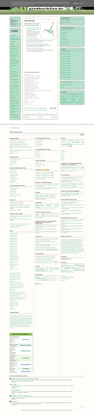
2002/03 (23, 323)
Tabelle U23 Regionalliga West (15, 55)
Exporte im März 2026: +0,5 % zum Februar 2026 (20, 391)
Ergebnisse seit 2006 (14, 269)
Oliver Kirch (80, 170)
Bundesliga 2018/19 (13, 243)
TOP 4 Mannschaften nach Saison (16, 287)
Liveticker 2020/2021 (66, 65)
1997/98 (26, 322)
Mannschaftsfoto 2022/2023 (15, 274)
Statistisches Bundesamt (16, 390)
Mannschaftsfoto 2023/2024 (15, 273)
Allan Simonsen (73, 250)
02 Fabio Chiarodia (39, 140)
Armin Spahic (64, 94)
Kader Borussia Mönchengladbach (15, 39)
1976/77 (15, 318)
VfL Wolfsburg (64, 41)
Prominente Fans (78, 142)
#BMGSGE (63, 270)
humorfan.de (25, 358)
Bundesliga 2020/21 (13, 239)
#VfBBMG (54, 280)
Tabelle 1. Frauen (15, 94)
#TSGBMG (49, 280)
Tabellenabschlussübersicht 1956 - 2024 (17, 225)
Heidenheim (64, 32)
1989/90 (18, 321)
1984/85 (22, 319)
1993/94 (11, 322)
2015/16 (29, 326)
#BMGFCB (78, 265)
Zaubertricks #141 (13, 210)
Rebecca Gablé (42, 208)
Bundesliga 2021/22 (13, 238)
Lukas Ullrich (38, 156)
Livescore (19, 13)
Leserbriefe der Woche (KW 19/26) (17, 385)
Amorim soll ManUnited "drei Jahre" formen (44, 261)
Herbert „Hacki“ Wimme (72, 251)
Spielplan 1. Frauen (13, 98)
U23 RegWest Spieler (14, 49)
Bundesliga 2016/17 (13, 246)
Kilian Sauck (12, 182)
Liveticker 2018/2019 (66, 61)
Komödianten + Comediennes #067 (42, 173)
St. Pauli (63, 39)
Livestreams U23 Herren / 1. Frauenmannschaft (34, 10)
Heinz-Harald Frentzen (43, 205)
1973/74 (26, 317)
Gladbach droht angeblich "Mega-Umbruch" (34, 48)
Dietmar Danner (78, 239)
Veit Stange (69, 102)
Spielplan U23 (14, 52)
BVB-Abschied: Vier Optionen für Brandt (43, 226)
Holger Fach (43, 217)
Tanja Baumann (71, 171)
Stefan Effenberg (56, 216)
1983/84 (18, 319)
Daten (62, 87)
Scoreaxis (18, 127)
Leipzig (62, 34)
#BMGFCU (63, 266)
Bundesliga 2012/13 (13, 252)
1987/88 (11, 321)
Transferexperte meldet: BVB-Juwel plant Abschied (45, 197)
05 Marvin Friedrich (39, 144)
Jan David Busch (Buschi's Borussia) (47, 270)
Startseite (40, 117)
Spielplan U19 (14, 73)
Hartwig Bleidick (64, 239)
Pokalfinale (68, 142)
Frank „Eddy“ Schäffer (79, 249)
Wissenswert (12, 300)
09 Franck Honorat (13, 172)
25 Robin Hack (12, 177)
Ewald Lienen (70, 246)
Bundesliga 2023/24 (13, 235)
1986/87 (30, 319)
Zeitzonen (63, 154)
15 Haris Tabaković (13, 161)
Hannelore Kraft (68, 170)
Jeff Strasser (50, 216)
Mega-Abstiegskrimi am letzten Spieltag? (43, 247)
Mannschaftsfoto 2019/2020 (15, 279)
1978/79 (22, 318)
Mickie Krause (52, 207)
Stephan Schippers (66, 171)
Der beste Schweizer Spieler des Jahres (17, 286)
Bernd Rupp (72, 249)
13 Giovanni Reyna (13, 173)
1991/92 (26, 321)
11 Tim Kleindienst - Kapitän (15, 159)
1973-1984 (12, 267)
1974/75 (30, 317)
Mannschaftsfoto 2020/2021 (15, 277)
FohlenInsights (39, 269)
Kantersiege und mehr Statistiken (16, 282)
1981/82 (11, 319)
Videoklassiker (69, 10)
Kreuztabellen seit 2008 (14, 295)
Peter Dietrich (68, 241)
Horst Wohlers (75, 253)
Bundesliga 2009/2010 (14, 257)
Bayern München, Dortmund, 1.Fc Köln (17, 140)
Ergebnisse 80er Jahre (14, 303)
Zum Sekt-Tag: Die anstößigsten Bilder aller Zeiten (45, 241)
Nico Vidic (70, 101)
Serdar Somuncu (47, 208)
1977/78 (18, 318)
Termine (62, 159)
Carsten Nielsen (77, 247)
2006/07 (15, 325)
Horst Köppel (78, 243)
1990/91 (22, 321)
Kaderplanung (27, 13)
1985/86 (26, 319)
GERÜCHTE (19, 10)
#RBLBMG (37, 280)
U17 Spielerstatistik (14, 79)
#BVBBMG (47, 277)
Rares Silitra (77, 101)
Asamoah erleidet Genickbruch (41, 259)
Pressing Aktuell (39, 110)
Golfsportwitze (78, 140)
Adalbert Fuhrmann (75, 241)
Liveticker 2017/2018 (66, 58)
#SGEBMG (43, 280)
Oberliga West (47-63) (14, 262)
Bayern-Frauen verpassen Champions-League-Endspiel (71, 220)
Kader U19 (13, 69)
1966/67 (22, 315)
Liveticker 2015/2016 (66, 53)
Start (12, 10)
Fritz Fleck (72, 95)
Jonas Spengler (81, 167)
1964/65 (15, 315)
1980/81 (30, 318)
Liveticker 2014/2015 (66, 51)
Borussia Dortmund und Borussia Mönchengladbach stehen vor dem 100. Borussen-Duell (33, 29)
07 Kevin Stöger (13, 170)
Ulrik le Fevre (64, 246)
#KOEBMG (49, 278)
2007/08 (18, 325)
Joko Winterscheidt (44, 207)
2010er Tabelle (12, 289)
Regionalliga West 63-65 (14, 264)
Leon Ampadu (74, 97)
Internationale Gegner (14, 151)
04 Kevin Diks (38, 142)
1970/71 (14, 317)
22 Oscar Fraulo (13, 193)
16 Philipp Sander (13, 189)
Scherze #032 (37, 178)
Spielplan (13, 41)
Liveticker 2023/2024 (66, 72)
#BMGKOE (69, 266)
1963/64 (11, 315)
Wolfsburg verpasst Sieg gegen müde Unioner (70, 183)
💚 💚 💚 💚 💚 (14, 46)
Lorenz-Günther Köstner (66, 245)
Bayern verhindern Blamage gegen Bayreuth (69, 187)
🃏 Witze (63, 149)
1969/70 (11, 317)
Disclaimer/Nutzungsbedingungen (67, 277)
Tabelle (12, 44)
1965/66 (18, 315)
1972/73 (22, 317)
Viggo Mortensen (52, 208)
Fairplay (62, 158)
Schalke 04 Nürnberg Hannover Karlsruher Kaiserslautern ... (21, 150)
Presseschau (33, 110)
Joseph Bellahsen (75, 96)
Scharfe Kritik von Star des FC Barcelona (43, 257)
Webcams (11, 307)
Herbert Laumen (81, 245)
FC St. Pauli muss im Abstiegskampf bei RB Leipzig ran (72, 210)
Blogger (70, 410)
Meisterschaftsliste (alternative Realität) (17, 292)
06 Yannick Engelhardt (14, 188)
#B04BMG (37, 277)
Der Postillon (14, 384)
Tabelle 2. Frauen (15, 109)
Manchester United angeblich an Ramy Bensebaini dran (37, 44)
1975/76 (11, 318)
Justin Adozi (68, 97)
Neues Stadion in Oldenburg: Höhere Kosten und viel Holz (72, 204)
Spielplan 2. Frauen (13, 112)
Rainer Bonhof (71, 239)
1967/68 (26, 315)
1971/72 (18, 317)
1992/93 (30, 321)
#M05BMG (55, 278)
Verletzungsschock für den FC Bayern (42, 256)
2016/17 (11, 327)
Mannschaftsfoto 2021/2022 (15, 276)
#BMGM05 (81, 266)
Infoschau (29, 110)
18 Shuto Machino (13, 162)
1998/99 (30, 322)
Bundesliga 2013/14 (13, 251)
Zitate (66, 146)
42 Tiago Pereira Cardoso (40, 164)
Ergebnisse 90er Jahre (14, 305)
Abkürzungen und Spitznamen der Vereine (18, 294)
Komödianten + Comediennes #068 (42, 172)
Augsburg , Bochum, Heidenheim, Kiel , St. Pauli (19, 145)
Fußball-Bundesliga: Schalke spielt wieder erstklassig (71, 223)
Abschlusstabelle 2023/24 (15, 227)
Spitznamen (78, 144)
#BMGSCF (78, 268)
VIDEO (12, 13)
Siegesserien (12, 281)
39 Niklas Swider (13, 196)
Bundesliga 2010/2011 (14, 256)
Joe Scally (37, 153)
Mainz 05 (63, 37)
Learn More (76, 3)
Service (62, 156)
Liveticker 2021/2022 (66, 68)
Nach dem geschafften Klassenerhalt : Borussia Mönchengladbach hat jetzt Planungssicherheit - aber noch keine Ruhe (72, 194)
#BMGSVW (70, 270)
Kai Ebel (48, 207)
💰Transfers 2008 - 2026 (66, 82)
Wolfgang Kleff (38, 217)
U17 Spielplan (14, 82)
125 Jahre (77, 10)
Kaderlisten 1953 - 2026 (66, 84)
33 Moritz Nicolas (38, 162)
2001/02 (19, 323)
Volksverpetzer (14, 401)
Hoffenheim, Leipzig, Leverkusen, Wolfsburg (18, 144)
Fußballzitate (71, 140)
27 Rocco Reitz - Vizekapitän (15, 194)
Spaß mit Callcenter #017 (14, 204)
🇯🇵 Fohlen (63, 151)
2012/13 (18, 326)
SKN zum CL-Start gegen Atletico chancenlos (44, 262)
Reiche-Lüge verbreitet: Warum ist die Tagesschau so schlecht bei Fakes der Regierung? (27, 402)
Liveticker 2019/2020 (66, 63)
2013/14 (22, 326)
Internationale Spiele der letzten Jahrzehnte (18, 297)
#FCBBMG (38, 278)
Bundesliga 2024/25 (13, 233)
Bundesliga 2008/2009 (14, 259)
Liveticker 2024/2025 (66, 75)
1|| (12, 326)
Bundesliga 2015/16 (13, 248)
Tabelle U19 (13, 71)
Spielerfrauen (12, 290)
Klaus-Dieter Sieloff (65, 250)
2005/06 (11, 325)
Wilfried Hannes (70, 242)
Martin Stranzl (40, 215)
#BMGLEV (75, 266)
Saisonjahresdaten (66, 144)
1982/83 (15, 319)
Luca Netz (37, 155)
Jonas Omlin (37, 166)
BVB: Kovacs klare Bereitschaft (41, 228)
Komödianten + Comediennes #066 (42, 177)
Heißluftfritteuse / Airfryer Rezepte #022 (17, 205)
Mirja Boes (57, 207)
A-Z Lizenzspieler (15, 117)
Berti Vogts (65, 251)
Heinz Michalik (76, 246)
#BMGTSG (77, 270)
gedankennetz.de (26, 350)
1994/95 (15, 322)
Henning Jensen (64, 243)
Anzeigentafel (12, 308)
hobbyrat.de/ (25, 339)
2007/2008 (12, 261)
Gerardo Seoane (66, 167)
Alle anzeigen (82, 406)
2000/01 (15, 323)
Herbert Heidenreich (78, 242)
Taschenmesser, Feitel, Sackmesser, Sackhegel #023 (20, 207)
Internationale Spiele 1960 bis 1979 (16, 299)
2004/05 (31, 323)
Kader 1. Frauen (14, 89)
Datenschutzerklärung (65, 278)
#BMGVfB (63, 271)
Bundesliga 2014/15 (13, 249)
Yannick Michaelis (77, 102)
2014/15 (25, 326)
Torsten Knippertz (72, 168)
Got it (81, 3)
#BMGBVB (63, 265)
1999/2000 (12, 323)
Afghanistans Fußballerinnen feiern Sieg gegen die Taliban (72, 226)
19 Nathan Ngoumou (14, 175)
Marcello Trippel (68, 99)
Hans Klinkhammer (71, 243)
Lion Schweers (80, 97)
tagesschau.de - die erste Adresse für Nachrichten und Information (24, 378)
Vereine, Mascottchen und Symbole (55, 10)
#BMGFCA (71, 265)
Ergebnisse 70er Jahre (14, 302)
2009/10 (26, 325)
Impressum (63, 280)
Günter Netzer (70, 247)
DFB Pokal (12, 153)
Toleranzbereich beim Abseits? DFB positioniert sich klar (21, 219)
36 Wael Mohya (13, 180)
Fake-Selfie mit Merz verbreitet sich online (19, 396)
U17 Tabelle (13, 84)
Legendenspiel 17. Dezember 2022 (16, 284)
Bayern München (65, 30)
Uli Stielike (79, 250)
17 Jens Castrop (13, 191)
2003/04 (27, 323)
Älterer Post (53, 117)
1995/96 (19, 322)
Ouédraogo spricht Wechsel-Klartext (42, 231)
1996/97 (22, 322)
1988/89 (15, 321)
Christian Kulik (74, 245)
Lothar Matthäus (50, 215)
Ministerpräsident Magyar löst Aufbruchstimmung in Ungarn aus (23, 379)
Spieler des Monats (37, 13)
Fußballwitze (64, 140)
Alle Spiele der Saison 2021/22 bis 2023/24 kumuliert (20, 224)
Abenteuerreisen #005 (14, 202)
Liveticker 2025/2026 (66, 77)
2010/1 (11, 326)
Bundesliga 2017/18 (13, 244)
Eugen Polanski (64, 168)
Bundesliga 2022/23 (13, 236)
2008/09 (22, 325)
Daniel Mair (78, 168)
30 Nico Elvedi (38, 145)
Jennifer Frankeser (74, 170)
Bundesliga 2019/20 (13, 241)
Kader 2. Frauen (14, 103)
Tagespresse (45, 110)
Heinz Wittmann (68, 253)
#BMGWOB (70, 271)
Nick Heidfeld (37, 208)
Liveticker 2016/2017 (66, 56)
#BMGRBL (67, 268)
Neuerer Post (27, 117)
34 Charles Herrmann (14, 178)
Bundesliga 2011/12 (13, 254)
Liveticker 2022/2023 (66, 70)
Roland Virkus (74, 167)
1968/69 (30, 315)
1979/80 (26, 318)
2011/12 (15, 326)
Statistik (13, 35)
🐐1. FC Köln (64, 44)
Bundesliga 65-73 (13, 265)
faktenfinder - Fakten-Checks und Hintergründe (21, 395)
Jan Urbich (67, 96)
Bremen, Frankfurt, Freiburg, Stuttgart (17, 142)
